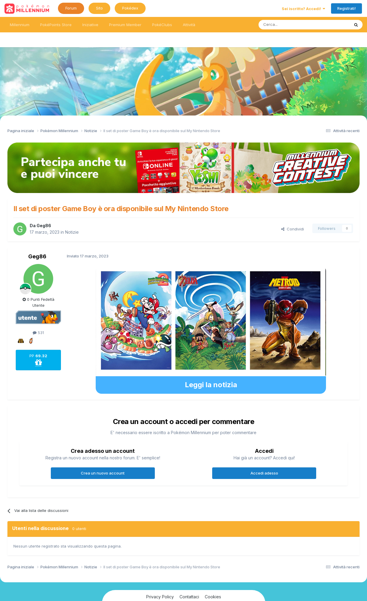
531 (38, 332)
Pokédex (130, 8)
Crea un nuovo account (103, 473)
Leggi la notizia (211, 384)
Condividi (292, 229)
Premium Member (125, 24)
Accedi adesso (264, 473)
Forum (71, 8)
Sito (99, 8)
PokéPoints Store (56, 24)
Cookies (213, 596)
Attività (189, 24)
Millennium (19, 24)
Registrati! (346, 8)
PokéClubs (162, 24)
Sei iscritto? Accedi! (303, 8)
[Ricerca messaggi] (290, 24)
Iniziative (90, 24)
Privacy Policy (160, 596)
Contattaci (189, 596)
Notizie (72, 232)
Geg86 (44, 225)
